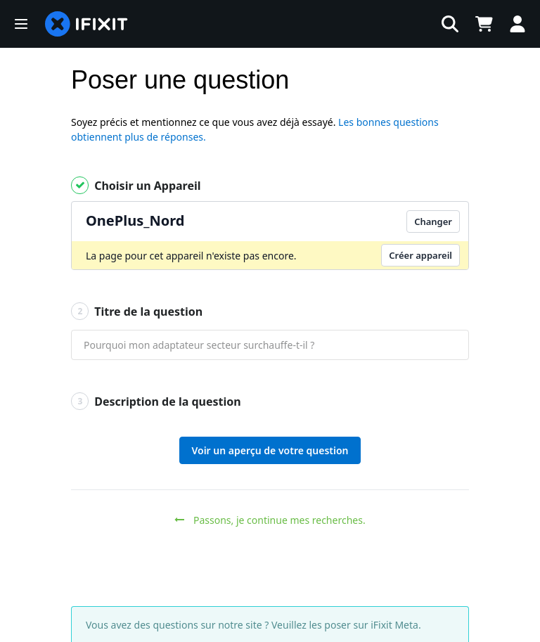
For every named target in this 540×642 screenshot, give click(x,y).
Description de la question (156, 401)
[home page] (86, 24)
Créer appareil (420, 255)
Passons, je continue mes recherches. (269, 520)
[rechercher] (301, 24)
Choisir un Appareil (136, 185)
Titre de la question (136, 311)
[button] (21, 24)
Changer (433, 221)
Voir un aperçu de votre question (269, 450)
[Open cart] (484, 24)
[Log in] (517, 23)
